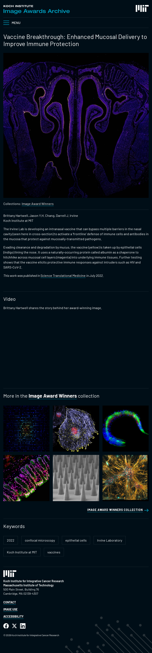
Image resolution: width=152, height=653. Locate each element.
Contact (9, 602)
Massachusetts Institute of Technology (28, 585)
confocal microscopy (40, 540)
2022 (10, 540)
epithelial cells (76, 540)
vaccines (53, 552)
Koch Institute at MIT (22, 552)
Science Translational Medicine (63, 275)
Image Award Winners (38, 204)
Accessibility (13, 616)
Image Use (10, 609)
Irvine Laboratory (109, 540)
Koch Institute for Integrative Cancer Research (33, 581)
